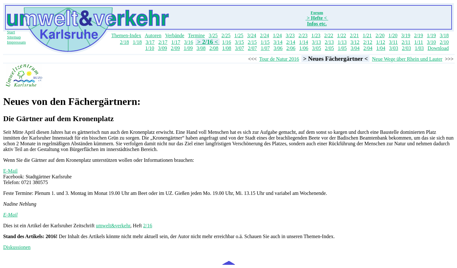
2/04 (367, 48)
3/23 (290, 35)
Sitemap (14, 37)
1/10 (149, 48)
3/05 (316, 48)
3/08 (200, 48)
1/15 (265, 42)
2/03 (406, 48)
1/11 (418, 42)
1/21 (367, 35)
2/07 (252, 48)
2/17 (162, 42)
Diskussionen (16, 247)
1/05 (342, 48)
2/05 (329, 48)
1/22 (341, 35)
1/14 (303, 42)
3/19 (405, 35)
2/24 (264, 35)
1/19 (431, 35)
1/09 (188, 48)
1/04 (380, 48)
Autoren (153, 35)
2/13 (329, 42)
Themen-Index (126, 35)
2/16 (147, 225)
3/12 (354, 42)
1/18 (137, 42)
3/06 (278, 48)
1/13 (342, 42)
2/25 (226, 35)
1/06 (303, 48)
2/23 (303, 35)
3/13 (316, 42)
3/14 (277, 42)
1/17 (175, 42)
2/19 (418, 35)
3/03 (393, 48)
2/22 (328, 35)
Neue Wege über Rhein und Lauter (407, 59)
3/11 (393, 42)
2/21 (354, 35)
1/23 (315, 35)
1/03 (419, 48)
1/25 (238, 35)
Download (438, 48)
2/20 (379, 35)
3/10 (431, 42)
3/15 (239, 42)
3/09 (162, 48)
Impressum (16, 42)
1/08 (226, 48)
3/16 (188, 42)
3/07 (239, 48)
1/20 (392, 35)
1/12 (380, 42)
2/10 (444, 42)
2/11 (405, 42)
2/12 (367, 42)
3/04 (355, 48)
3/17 (150, 42)
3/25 (213, 35)
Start (11, 32)
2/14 (290, 42)
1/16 (226, 42)
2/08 (213, 48)
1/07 (265, 48)
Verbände (174, 35)
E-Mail (10, 171)
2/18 (124, 42)
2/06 (290, 48)
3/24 (251, 35)
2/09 (175, 48)
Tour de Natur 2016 (279, 59)
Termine (196, 35)
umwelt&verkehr (113, 225)
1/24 (277, 35)
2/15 (252, 42)
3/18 (444, 35)
